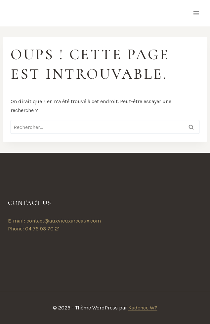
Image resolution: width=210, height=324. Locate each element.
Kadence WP (142, 307)
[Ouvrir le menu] (196, 13)
